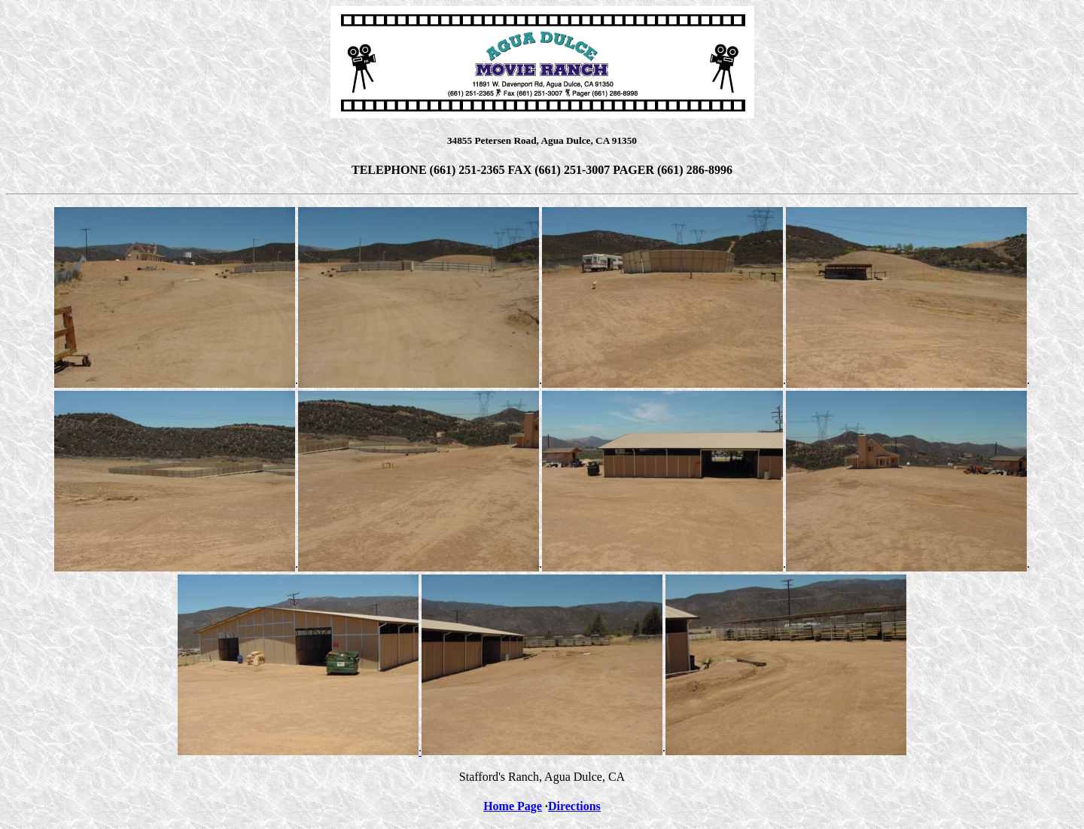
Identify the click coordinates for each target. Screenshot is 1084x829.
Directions (574, 806)
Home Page (512, 806)
